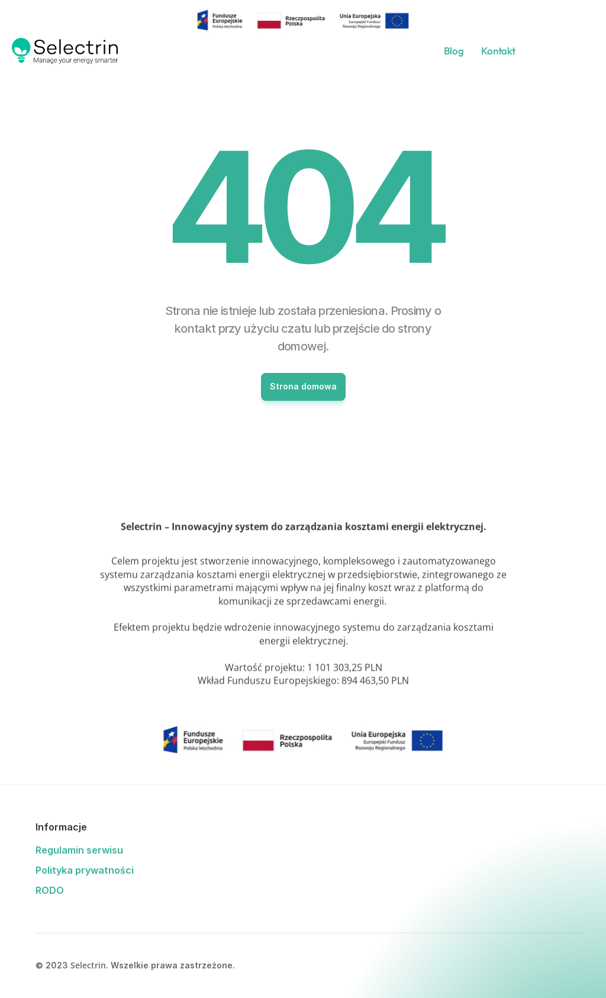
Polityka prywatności (85, 870)
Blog (454, 50)
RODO (50, 890)
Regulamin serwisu (79, 850)
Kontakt (498, 50)
